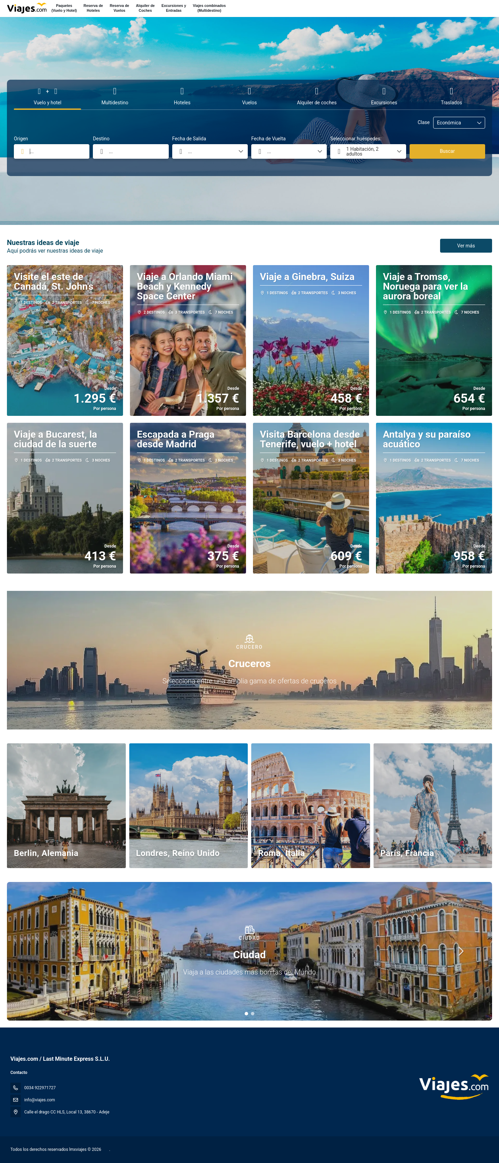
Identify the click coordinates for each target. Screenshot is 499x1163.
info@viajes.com (39, 1100)
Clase (424, 122)
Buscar (447, 151)
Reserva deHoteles (93, 7)
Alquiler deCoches (145, 7)
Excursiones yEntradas (173, 7)
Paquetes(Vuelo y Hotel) (64, 7)
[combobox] (51, 151)
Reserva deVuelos (119, 7)
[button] (246, 1013)
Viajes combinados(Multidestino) (209, 7)
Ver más (466, 245)
